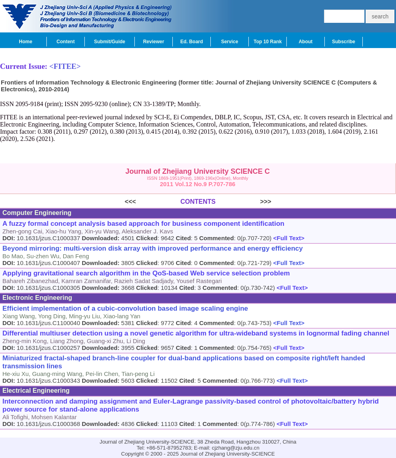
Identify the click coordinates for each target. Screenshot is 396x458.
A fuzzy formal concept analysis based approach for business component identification (143, 223)
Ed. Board (191, 41)
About (306, 41)
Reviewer (153, 41)
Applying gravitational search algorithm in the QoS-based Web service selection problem (146, 273)
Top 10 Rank (268, 41)
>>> (243, 201)
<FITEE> (65, 66)
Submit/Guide (109, 41)
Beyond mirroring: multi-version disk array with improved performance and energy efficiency (152, 248)
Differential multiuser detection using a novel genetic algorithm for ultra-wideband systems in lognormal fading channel (195, 333)
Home (25, 41)
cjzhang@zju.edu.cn (236, 448)
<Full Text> (288, 238)
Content (65, 41)
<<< (152, 201)
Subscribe (343, 41)
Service (229, 41)
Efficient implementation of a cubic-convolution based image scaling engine (125, 308)
